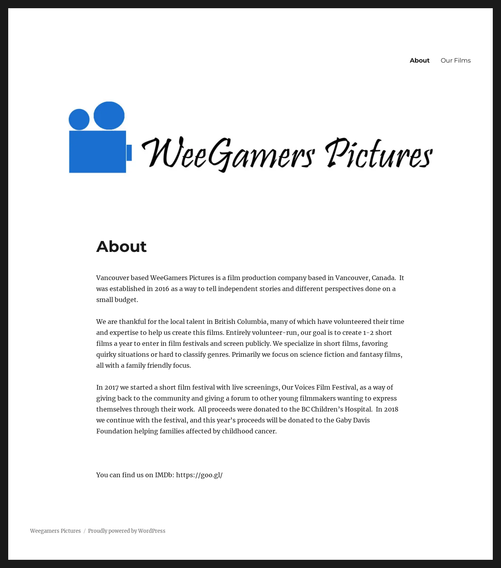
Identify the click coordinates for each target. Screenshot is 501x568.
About (420, 60)
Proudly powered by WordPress (127, 531)
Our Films (456, 60)
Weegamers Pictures (55, 531)
